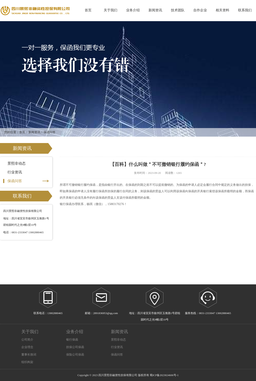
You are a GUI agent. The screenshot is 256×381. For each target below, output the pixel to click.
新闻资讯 (34, 132)
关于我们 (29, 331)
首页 (88, 10)
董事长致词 (28, 354)
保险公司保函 (75, 354)
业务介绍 (74, 331)
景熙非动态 (26, 163)
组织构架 (27, 362)
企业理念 (27, 347)
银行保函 (72, 339)
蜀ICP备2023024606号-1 (164, 375)
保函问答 (26, 181)
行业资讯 (26, 172)
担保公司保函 (75, 347)
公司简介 (27, 339)
